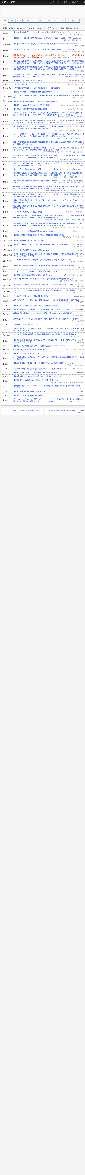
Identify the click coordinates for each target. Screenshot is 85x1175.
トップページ (54, 2)
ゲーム (33, 20)
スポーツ (61, 20)
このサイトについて (71, 2)
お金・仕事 (5, 24)
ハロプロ (47, 20)
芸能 (40, 20)
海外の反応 (76, 20)
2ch (12, 20)
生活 (69, 20)
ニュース (19, 20)
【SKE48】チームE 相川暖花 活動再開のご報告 (21, 411)
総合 (5, 20)
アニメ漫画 (26, 20)
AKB (54, 20)
